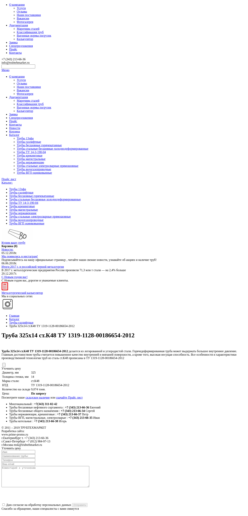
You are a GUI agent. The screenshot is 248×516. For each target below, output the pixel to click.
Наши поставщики (29, 15)
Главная (14, 315)
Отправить (79, 509)
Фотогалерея (25, 21)
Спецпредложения (21, 45)
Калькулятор (25, 39)
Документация (18, 25)
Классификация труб (30, 32)
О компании (17, 4)
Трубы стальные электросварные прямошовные (47, 165)
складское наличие (38, 397)
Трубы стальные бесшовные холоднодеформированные (52, 148)
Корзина (14, 131)
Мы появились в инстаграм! (20, 256)
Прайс (13, 49)
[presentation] (30, 499)
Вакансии (23, 18)
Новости (14, 128)
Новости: (8, 249)
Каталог (14, 135)
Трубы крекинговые (29, 155)
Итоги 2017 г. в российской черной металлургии (33, 266)
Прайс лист (9, 179)
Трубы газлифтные (29, 141)
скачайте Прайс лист (69, 397)
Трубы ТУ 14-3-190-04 (31, 152)
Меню (6, 70)
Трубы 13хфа (25, 138)
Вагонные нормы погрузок (34, 35)
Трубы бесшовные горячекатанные (39, 145)
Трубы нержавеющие (30, 162)
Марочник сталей (28, 28)
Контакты (15, 52)
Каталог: (7, 182)
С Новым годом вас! (15, 277)
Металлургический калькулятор (22, 291)
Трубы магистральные (31, 159)
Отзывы (22, 11)
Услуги (21, 8)
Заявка (13, 42)
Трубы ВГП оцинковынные (34, 172)
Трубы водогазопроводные (34, 169)
